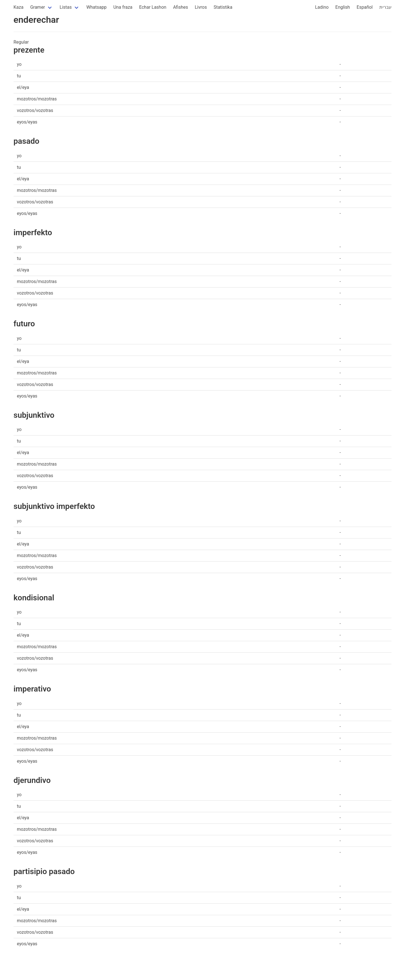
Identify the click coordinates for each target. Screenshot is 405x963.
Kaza (18, 7)
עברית (385, 7)
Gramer (37, 7)
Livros (201, 7)
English (342, 7)
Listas (66, 7)
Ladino (321, 7)
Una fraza (122, 7)
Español (365, 7)
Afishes (180, 7)
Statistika (222, 7)
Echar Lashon (152, 7)
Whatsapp (96, 7)
